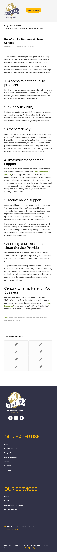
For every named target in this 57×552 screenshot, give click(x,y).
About (6, 461)
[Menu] (49, 11)
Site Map (7, 545)
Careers (7, 466)
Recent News (22, 46)
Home (6, 444)
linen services (30, 317)
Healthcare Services (12, 449)
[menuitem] (49, 11)
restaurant (43, 317)
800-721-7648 (33, 10)
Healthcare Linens (11, 501)
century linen (12, 317)
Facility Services (10, 457)
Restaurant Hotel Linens (13, 505)
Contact (7, 470)
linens (38, 317)
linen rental (21, 317)
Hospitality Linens (11, 453)
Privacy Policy (30, 548)
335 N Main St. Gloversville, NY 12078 (21, 526)
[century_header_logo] (23, 11)
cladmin (32, 46)
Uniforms (7, 496)
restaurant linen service (12, 320)
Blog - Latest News (12, 25)
